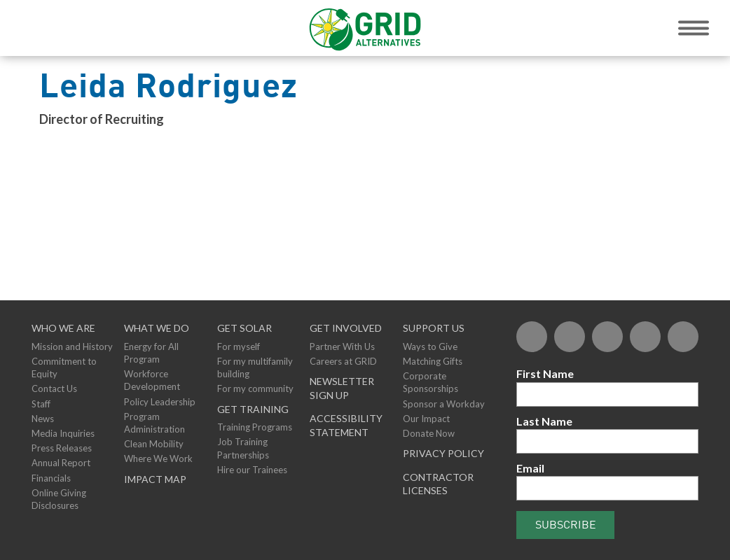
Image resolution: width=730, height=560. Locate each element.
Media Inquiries (63, 433)
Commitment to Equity (64, 367)
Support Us (433, 328)
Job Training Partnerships (243, 448)
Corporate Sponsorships (430, 382)
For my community (255, 388)
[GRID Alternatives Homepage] (365, 28)
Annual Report (61, 462)
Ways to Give (430, 346)
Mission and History (72, 346)
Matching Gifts (432, 361)
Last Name (544, 421)
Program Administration (154, 423)
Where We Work (158, 458)
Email (530, 468)
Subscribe (565, 524)
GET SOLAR (244, 328)
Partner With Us (342, 346)
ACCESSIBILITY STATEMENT (346, 425)
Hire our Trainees (252, 469)
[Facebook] (531, 336)
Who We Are (63, 328)
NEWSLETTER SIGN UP (342, 388)
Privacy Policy (443, 453)
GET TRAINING (253, 409)
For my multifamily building (255, 367)
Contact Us (54, 388)
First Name (545, 373)
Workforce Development (152, 380)
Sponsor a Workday (444, 404)
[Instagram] (683, 336)
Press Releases (62, 448)
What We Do (156, 328)
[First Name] (607, 394)
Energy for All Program (151, 353)
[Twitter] (569, 336)
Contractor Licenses (438, 484)
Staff (41, 404)
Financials (51, 478)
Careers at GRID (343, 361)
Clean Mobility (154, 443)
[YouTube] (645, 336)
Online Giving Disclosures (59, 499)
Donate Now (429, 433)
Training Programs (254, 427)
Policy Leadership (159, 401)
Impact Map (155, 479)
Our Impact (426, 418)
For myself (238, 346)
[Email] (607, 488)
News (43, 418)
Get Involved (346, 328)
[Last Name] (607, 441)
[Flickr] (607, 336)
